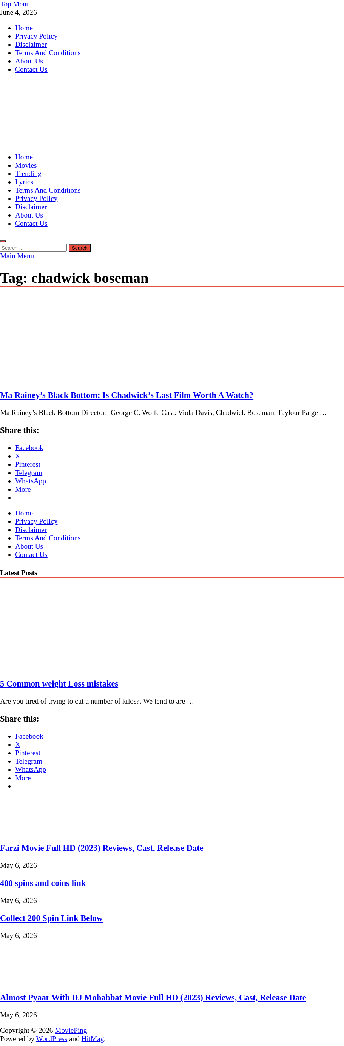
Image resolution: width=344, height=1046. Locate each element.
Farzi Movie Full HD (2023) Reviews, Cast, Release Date (102, 848)
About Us (29, 61)
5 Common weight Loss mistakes (59, 683)
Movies (26, 165)
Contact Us (31, 69)
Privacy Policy (36, 36)
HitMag (93, 1039)
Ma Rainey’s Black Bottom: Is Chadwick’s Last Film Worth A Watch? (126, 395)
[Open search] (3, 241)
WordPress (52, 1039)
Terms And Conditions (47, 53)
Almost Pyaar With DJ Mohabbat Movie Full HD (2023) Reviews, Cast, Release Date (153, 997)
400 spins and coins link (43, 883)
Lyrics (24, 182)
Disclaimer (31, 44)
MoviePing (71, 1030)
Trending (28, 173)
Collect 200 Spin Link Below (51, 918)
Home (24, 28)
